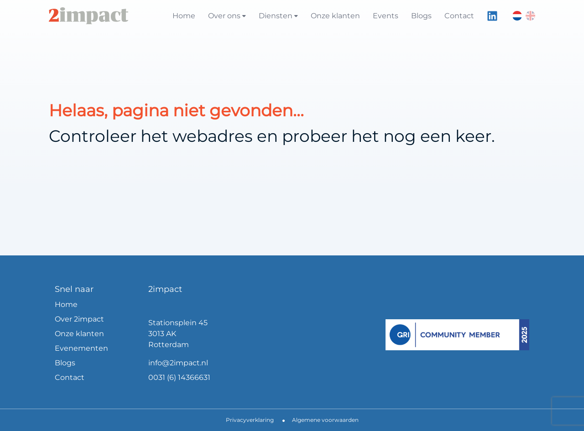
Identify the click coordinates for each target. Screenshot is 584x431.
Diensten (278, 15)
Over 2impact (79, 319)
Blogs (421, 15)
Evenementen (81, 348)
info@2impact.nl (178, 362)
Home (183, 15)
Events (385, 15)
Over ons (227, 15)
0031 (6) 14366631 (179, 377)
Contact (459, 15)
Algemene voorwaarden (325, 419)
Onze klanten (335, 15)
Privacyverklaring (250, 419)
